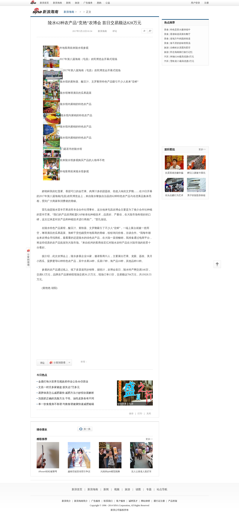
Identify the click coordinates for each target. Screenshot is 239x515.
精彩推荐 (42, 439)
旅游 (77, 2)
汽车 (166, 56)
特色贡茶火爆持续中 (180, 29)
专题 (149, 489)
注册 (206, 2)
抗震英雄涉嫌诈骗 (174, 173)
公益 (108, 2)
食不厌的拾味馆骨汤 (180, 43)
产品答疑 (172, 501)
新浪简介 (66, 501)
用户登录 (195, 2)
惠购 (99, 2)
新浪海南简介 (81, 501)
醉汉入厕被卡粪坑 (196, 173)
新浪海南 (57, 2)
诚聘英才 (133, 501)
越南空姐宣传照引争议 (79, 471)
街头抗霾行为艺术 (174, 195)
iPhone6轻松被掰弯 (47, 471)
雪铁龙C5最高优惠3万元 (182, 61)
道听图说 (169, 149)
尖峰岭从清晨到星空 (180, 47)
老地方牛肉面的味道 (180, 38)
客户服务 (120, 501)
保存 (131, 413)
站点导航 (162, 489)
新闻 (68, 2)
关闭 (148, 413)
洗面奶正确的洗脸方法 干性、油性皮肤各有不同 (66, 398)
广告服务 (88, 2)
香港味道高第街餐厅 (180, 34)
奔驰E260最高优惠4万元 (182, 56)
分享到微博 (57, 362)
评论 (42, 362)
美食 (166, 29)
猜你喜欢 (42, 429)
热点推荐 (169, 22)
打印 (140, 413)
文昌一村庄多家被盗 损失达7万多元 (59, 387)
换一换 (87, 429)
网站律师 (145, 501)
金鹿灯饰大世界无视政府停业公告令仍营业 (63, 381)
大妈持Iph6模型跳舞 (110, 471)
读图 (138, 489)
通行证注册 (159, 501)
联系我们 (108, 501)
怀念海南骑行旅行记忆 (181, 52)
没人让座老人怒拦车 (141, 471)
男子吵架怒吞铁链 (196, 195)
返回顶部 (217, 264)
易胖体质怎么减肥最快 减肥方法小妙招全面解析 (66, 392)
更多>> (149, 439)
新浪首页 (44, 2)
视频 (116, 489)
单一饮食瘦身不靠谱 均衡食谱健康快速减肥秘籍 (66, 404)
